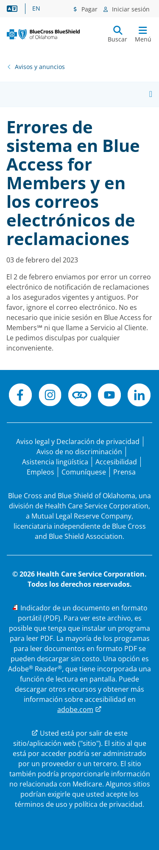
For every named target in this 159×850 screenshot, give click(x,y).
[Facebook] (20, 396)
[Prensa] (124, 472)
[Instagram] (50, 396)
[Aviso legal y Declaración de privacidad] (77, 441)
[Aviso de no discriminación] (79, 451)
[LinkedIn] (139, 396)
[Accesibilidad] (116, 461)
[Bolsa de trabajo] (40, 472)
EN (36, 8)
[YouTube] (109, 396)
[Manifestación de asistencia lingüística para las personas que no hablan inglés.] (55, 461)
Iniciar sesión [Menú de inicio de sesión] (130, 9)
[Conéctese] (79, 396)
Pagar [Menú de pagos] (89, 9)
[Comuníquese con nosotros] (83, 472)
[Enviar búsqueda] (117, 34)
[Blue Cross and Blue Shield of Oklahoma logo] (43, 34)
